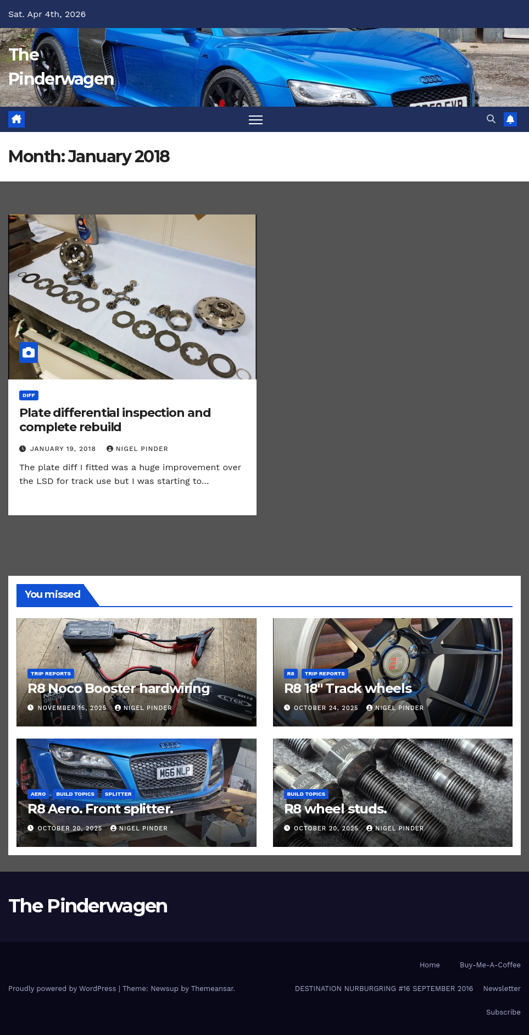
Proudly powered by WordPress (63, 988)
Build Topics (75, 794)
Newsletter (502, 988)
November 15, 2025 (73, 708)
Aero (38, 794)
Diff (29, 395)
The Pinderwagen (88, 905)
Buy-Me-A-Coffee (490, 965)
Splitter (118, 794)
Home (430, 965)
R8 (290, 673)
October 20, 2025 (71, 828)
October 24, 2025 (327, 708)
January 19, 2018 (64, 449)
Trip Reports (51, 673)
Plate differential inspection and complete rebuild (115, 419)
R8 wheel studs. (335, 809)
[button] (491, 119)
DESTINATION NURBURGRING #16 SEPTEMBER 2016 (384, 988)
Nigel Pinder (138, 449)
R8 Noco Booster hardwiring (118, 688)
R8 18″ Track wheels (347, 688)
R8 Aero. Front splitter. (100, 809)
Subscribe (503, 1012)
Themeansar (212, 988)
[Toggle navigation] (255, 119)
